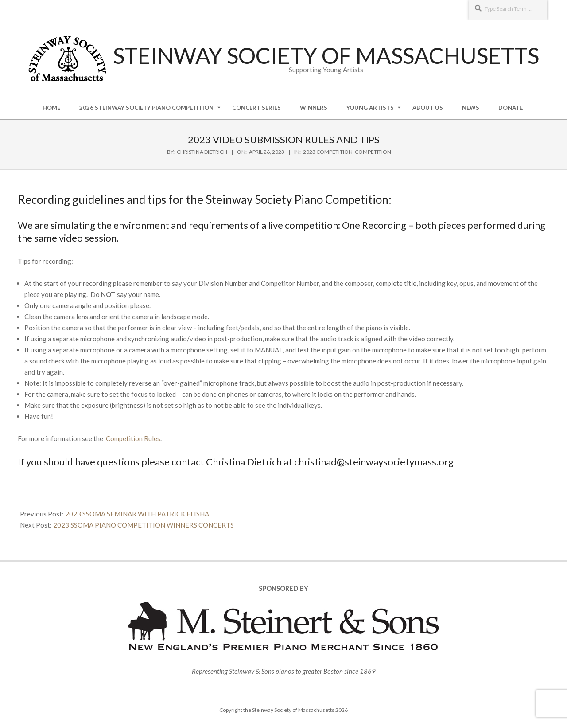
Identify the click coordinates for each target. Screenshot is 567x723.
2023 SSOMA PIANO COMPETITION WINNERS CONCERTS (143, 525)
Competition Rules (133, 438)
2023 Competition (328, 152)
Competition (373, 152)
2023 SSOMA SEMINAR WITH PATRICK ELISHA (137, 514)
